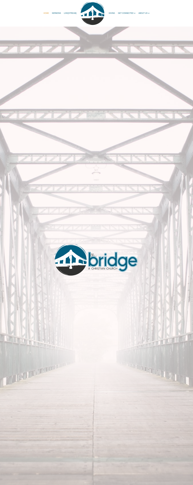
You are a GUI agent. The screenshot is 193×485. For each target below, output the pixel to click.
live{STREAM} (70, 13)
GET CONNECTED (125, 13)
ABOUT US (143, 13)
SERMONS (56, 13)
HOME (46, 13)
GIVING (112, 13)
